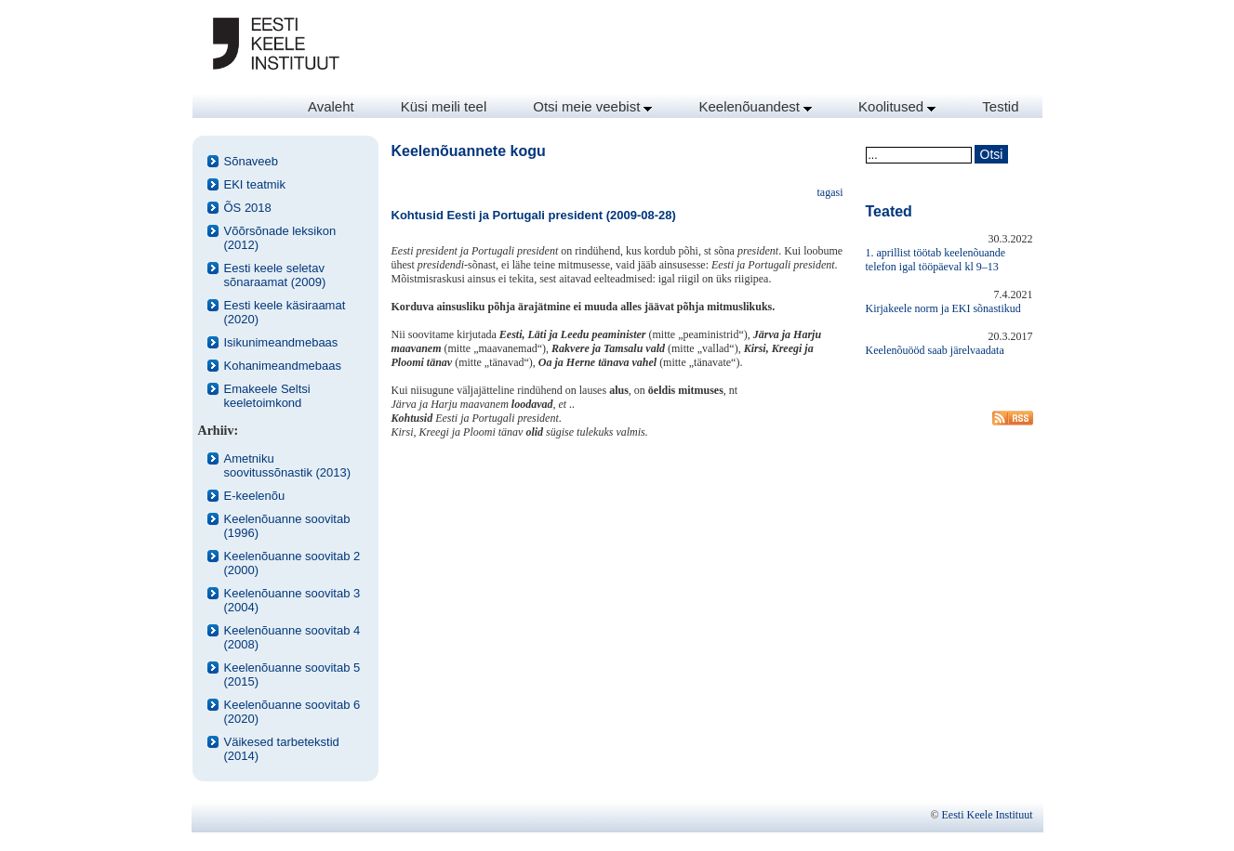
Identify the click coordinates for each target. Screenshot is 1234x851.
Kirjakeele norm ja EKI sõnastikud (943, 308)
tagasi (830, 192)
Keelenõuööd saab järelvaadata (935, 350)
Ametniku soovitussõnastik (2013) (288, 465)
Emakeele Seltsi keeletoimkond (267, 396)
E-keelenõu (254, 496)
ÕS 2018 (248, 208)
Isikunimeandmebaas (281, 342)
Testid (1000, 106)
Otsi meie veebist (592, 106)
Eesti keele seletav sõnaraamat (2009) (275, 275)
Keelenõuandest (755, 106)
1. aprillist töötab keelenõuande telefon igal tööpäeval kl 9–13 (936, 259)
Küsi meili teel (444, 106)
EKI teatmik (254, 184)
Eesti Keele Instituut (987, 814)
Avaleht (331, 106)
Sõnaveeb (251, 161)
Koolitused (896, 106)
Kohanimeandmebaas (282, 366)
